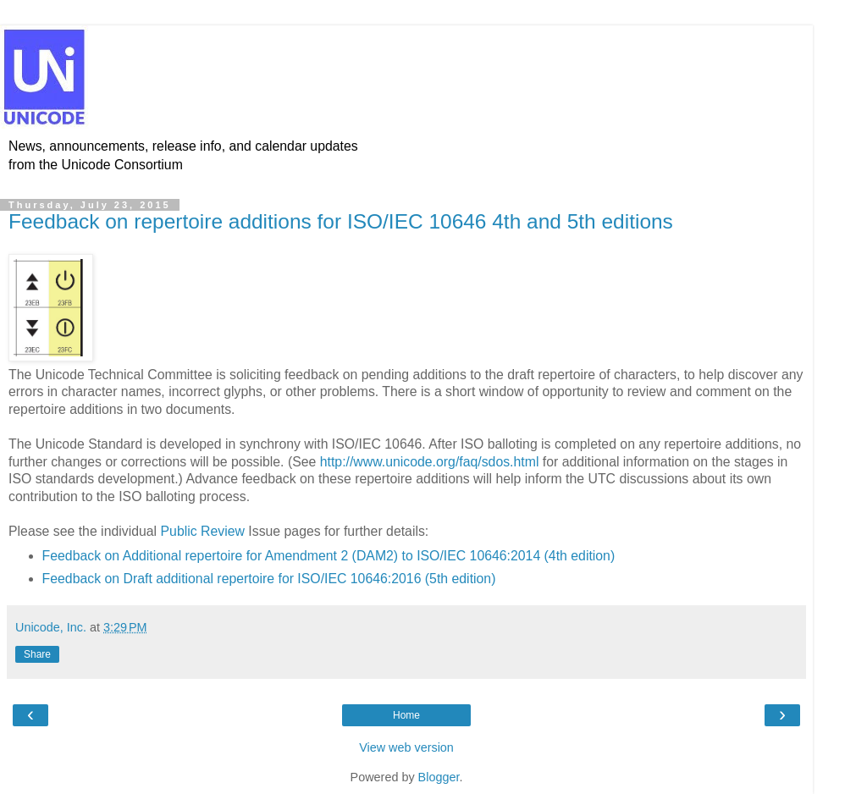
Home (406, 715)
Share (37, 654)
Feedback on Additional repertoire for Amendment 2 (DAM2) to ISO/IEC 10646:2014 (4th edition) (329, 556)
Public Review (203, 531)
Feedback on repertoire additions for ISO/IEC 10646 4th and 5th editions (340, 221)
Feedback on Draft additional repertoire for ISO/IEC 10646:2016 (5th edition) (269, 578)
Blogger (439, 777)
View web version (406, 747)
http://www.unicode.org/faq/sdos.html (429, 462)
